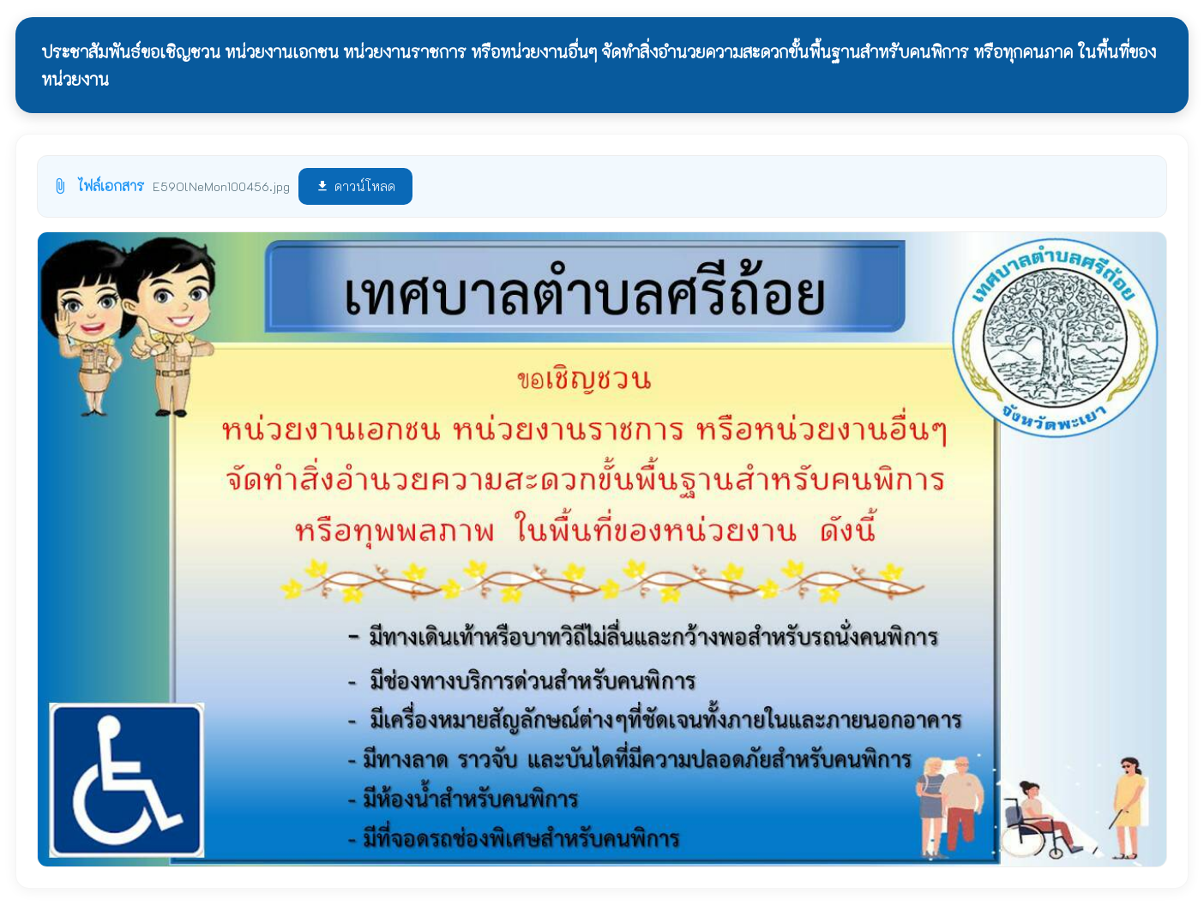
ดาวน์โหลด (355, 186)
